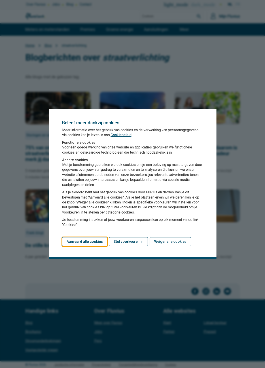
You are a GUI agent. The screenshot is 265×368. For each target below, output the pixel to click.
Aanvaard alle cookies (85, 241)
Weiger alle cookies (170, 241)
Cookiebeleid (121, 135)
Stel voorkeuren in (128, 241)
